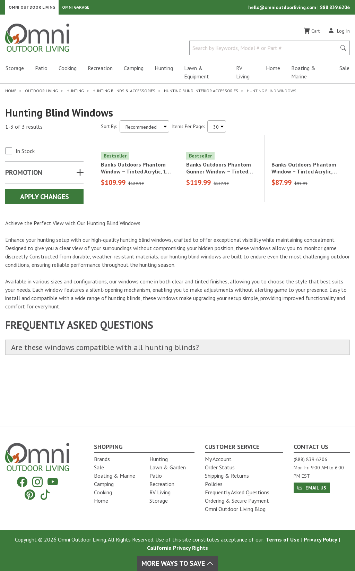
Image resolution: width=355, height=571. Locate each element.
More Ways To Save (177, 563)
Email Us (311, 488)
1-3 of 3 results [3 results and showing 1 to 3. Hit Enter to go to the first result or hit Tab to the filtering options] (24, 130)
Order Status (220, 467)
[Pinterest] (30, 494)
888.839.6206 (335, 9)
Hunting (164, 71)
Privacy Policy (320, 539)
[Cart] (312, 34)
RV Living (243, 75)
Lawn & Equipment (196, 75)
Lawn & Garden (167, 467)
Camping (134, 71)
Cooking (68, 71)
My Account (218, 458)
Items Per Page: (188, 130)
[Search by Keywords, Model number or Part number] (265, 51)
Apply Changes (44, 200)
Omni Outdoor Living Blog (235, 508)
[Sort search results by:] (144, 130)
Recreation (100, 71)
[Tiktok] (45, 494)
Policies (214, 483)
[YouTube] (52, 482)
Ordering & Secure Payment (237, 500)
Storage (15, 71)
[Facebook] (22, 482)
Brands (102, 458)
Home (273, 71)
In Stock (25, 154)
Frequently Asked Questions (237, 492)
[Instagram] (37, 482)
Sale (344, 71)
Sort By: (109, 130)
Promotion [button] (23, 175)
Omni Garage (75, 8)
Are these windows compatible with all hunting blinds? (116, 398)
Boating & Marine (303, 75)
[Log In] (339, 34)
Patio (41, 71)
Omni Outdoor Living (32, 8)
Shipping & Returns (227, 475)
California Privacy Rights (177, 547)
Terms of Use (283, 539)
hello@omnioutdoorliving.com (283, 9)
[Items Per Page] (216, 130)
